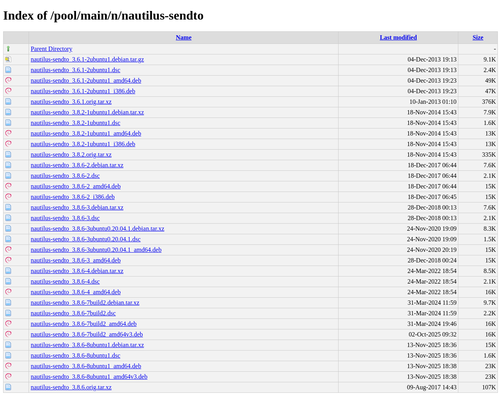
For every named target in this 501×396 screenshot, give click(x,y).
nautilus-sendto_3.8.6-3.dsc (65, 218)
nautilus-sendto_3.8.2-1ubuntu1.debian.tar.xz (87, 112)
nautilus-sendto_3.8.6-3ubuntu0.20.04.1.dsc (86, 239)
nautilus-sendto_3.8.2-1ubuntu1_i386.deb (83, 144)
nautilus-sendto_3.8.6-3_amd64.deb (76, 260)
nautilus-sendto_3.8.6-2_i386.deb (73, 196)
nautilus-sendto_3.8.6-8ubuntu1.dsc (75, 355)
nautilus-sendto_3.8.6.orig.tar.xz (71, 387)
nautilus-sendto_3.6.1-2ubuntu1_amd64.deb (86, 80)
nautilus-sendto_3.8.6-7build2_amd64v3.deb (87, 334)
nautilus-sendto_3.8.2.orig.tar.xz (71, 154)
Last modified (398, 37)
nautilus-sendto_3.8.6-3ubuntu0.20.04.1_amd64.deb (96, 249)
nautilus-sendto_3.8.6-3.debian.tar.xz (77, 207)
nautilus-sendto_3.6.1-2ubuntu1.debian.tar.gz (87, 59)
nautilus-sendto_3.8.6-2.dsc (65, 175)
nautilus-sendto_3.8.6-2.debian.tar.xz (77, 165)
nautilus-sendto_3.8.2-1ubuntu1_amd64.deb (86, 133)
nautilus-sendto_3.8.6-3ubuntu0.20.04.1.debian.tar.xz (97, 228)
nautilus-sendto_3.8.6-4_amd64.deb (76, 292)
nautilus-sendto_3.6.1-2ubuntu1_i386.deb (83, 91)
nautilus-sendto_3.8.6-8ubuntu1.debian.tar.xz (87, 345)
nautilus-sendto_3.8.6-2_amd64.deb (76, 186)
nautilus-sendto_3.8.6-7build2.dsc (73, 313)
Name (183, 37)
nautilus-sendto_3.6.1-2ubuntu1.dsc (75, 70)
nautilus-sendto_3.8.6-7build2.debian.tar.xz (85, 302)
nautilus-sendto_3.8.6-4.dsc (65, 281)
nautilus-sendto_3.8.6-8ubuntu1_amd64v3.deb (89, 376)
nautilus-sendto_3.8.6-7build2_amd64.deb (84, 323)
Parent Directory (51, 48)
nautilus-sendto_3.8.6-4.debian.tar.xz (77, 271)
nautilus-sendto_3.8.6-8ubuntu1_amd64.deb (86, 366)
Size (477, 37)
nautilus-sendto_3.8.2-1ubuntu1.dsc (75, 122)
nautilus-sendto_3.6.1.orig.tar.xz (71, 101)
